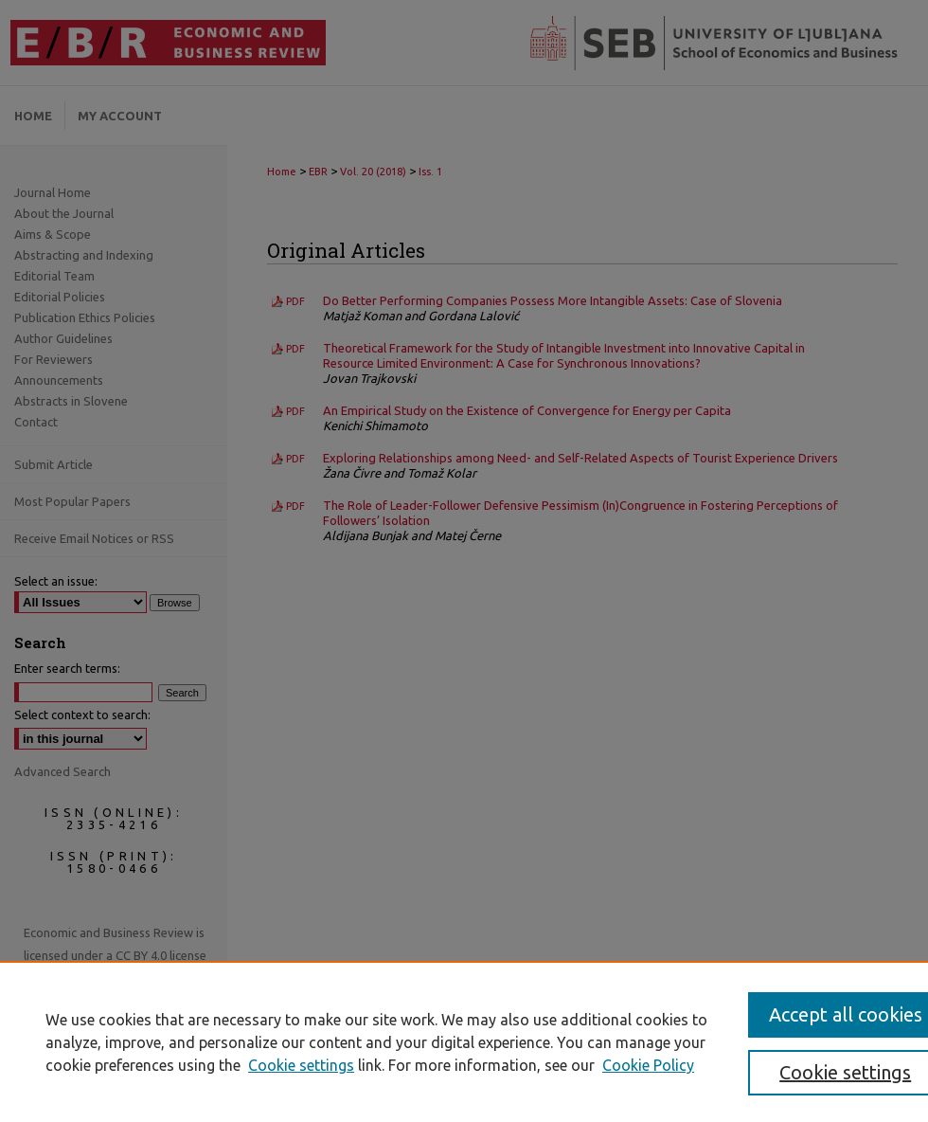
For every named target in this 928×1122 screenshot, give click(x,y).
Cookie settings (301, 1065)
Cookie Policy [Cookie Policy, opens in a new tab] (648, 1065)
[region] (464, 1041)
